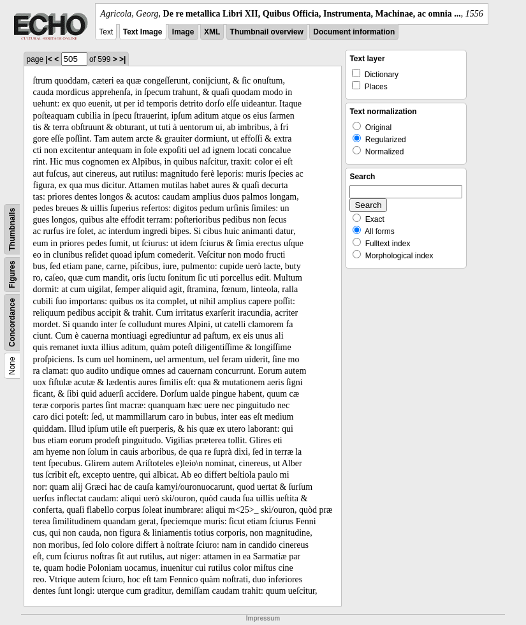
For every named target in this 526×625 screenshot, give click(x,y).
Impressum (263, 618)
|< (49, 59)
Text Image (143, 31)
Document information (354, 31)
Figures (12, 274)
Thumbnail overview (266, 31)
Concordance (12, 322)
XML (212, 31)
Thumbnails (12, 229)
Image (183, 31)
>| (122, 59)
